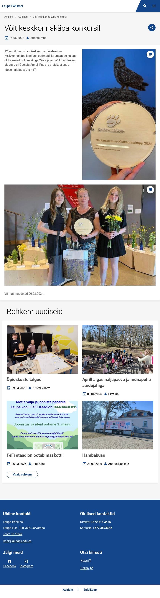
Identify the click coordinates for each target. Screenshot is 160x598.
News (84, 560)
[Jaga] (152, 27)
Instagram (26, 563)
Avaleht (8, 16)
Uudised (23, 16)
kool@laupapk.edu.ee (17, 541)
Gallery (85, 568)
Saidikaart (90, 589)
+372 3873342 (12, 534)
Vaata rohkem (22, 474)
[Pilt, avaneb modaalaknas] (80, 235)
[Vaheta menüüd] (154, 6)
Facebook (9, 563)
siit (32, 69)
